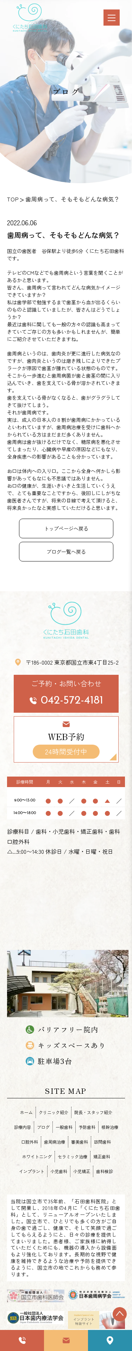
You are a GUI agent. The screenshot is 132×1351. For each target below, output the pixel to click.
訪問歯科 (102, 1142)
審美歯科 (79, 1142)
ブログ (43, 1127)
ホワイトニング (37, 1156)
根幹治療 (109, 1127)
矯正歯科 (101, 1156)
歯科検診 (104, 1171)
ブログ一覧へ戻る (66, 551)
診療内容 (22, 1127)
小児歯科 (58, 1171)
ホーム (26, 1112)
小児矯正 (81, 1171)
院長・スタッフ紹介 (93, 1112)
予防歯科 (86, 1127)
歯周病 (61, 272)
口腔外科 (29, 1142)
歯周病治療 (54, 1142)
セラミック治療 (72, 1156)
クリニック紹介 (53, 1112)
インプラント (31, 1171)
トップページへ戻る (66, 528)
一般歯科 (64, 1127)
